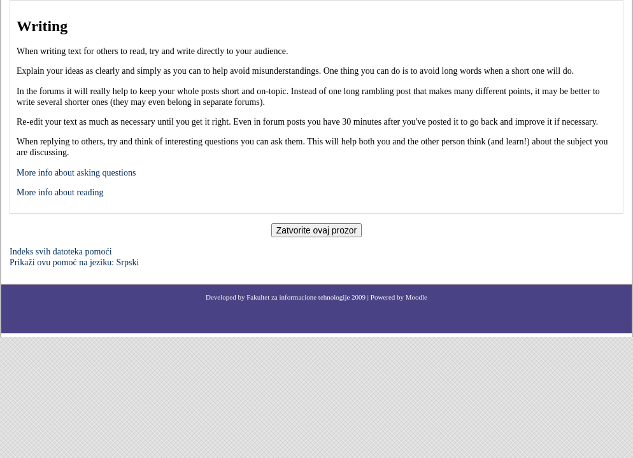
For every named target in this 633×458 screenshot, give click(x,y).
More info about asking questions (76, 172)
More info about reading (60, 192)
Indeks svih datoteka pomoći (61, 251)
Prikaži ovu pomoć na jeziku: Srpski (74, 262)
